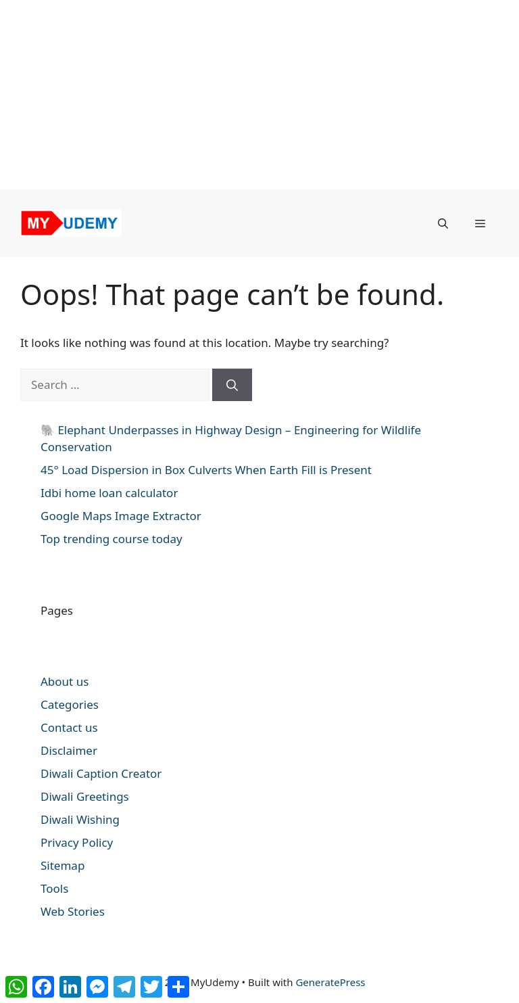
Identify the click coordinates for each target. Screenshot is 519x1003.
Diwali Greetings (85, 796)
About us (65, 681)
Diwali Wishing (80, 819)
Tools (54, 888)
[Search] (232, 385)
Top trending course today (111, 538)
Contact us (69, 727)
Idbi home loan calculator (109, 492)
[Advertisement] (254, 94)
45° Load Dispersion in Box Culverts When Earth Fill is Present (206, 469)
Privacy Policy (77, 842)
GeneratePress (330, 982)
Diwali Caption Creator (101, 773)
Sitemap (62, 865)
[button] (443, 223)
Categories (70, 704)
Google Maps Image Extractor (121, 515)
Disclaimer (69, 750)
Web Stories (73, 911)
